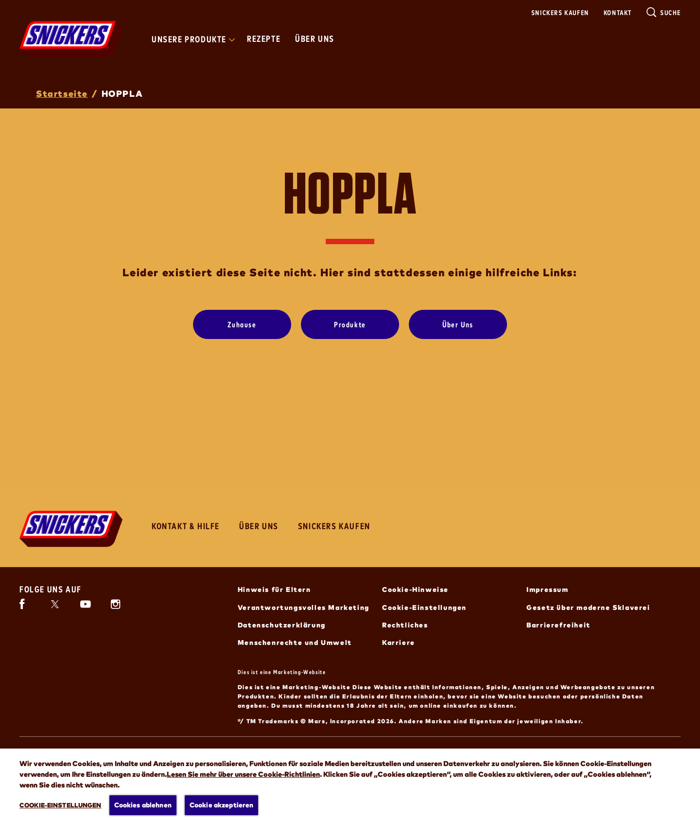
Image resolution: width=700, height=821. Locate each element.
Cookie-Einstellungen (424, 607)
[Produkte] (350, 324)
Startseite (62, 93)
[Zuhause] (242, 324)
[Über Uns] (458, 324)
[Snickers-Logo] (70, 529)
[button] (671, 795)
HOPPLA (122, 93)
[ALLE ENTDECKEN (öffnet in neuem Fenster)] (68, 790)
